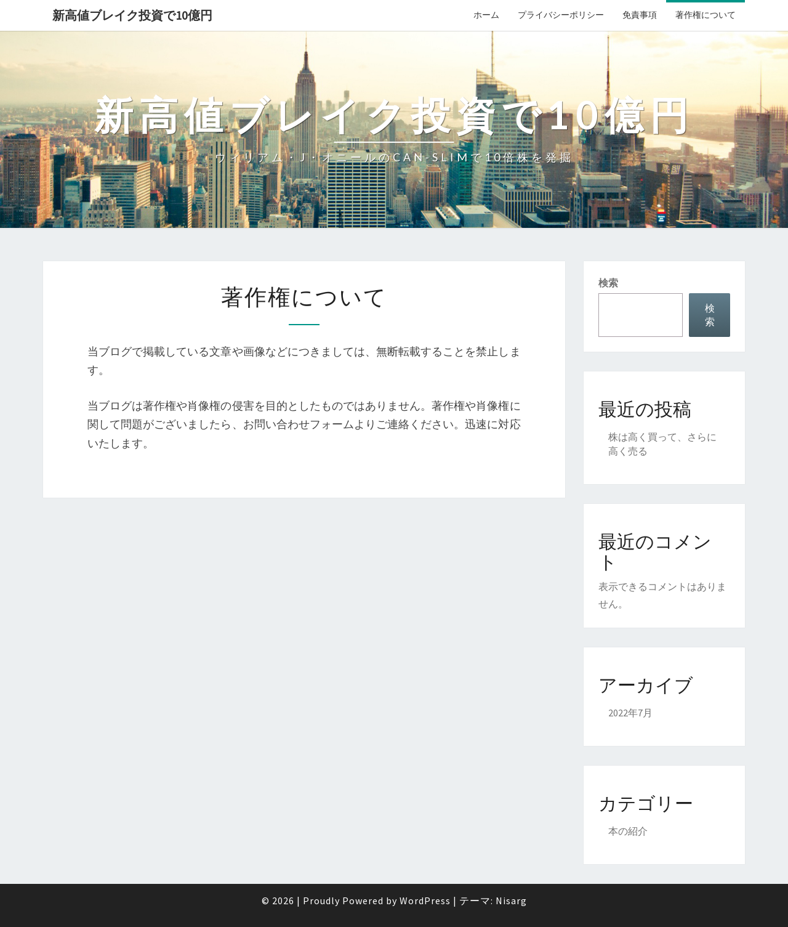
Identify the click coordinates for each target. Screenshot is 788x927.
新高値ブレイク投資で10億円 (132, 15)
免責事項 (639, 14)
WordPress (425, 900)
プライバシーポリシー (561, 14)
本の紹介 (628, 831)
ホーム (486, 14)
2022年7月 (630, 712)
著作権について (705, 14)
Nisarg (511, 900)
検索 (608, 283)
